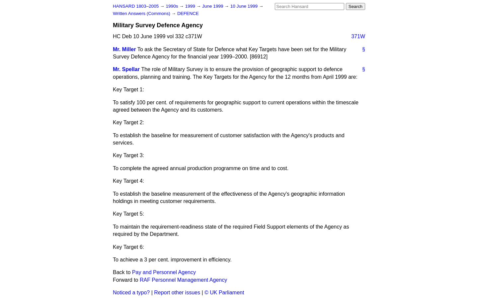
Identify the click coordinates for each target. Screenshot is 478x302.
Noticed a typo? (131, 292)
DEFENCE (188, 13)
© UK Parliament (224, 292)
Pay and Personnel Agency (164, 272)
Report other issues (177, 292)
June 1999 (213, 6)
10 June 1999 (244, 6)
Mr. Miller (124, 49)
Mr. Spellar (126, 69)
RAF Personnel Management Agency (183, 280)
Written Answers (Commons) (142, 13)
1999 (191, 6)
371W (358, 36)
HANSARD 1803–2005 (136, 6)
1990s (172, 6)
